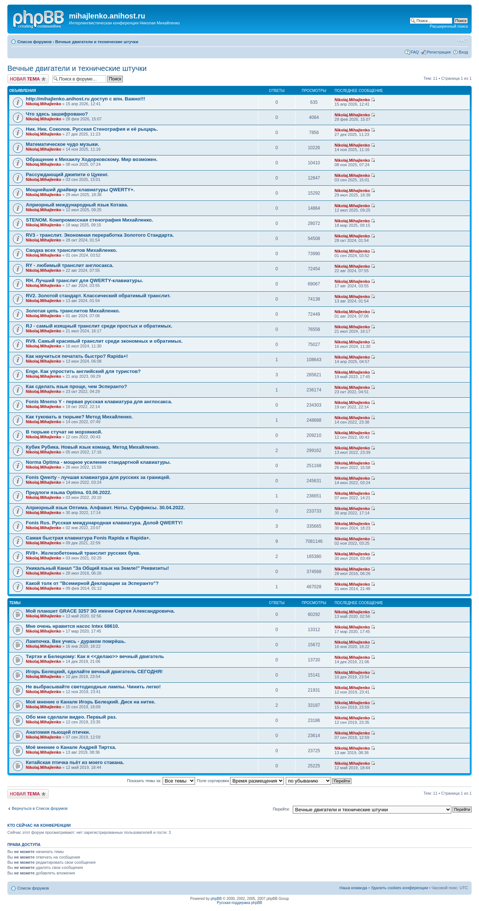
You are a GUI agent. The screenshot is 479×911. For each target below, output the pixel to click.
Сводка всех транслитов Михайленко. (71, 250)
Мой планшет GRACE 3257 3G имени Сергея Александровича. (100, 611)
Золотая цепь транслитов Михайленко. (73, 311)
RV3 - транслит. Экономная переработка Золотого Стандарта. (100, 235)
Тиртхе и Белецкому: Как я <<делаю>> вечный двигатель (95, 656)
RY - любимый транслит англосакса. (70, 265)
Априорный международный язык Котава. (77, 205)
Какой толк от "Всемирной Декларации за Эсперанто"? (92, 583)
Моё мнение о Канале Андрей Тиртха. (71, 747)
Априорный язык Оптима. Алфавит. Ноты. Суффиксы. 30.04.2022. (105, 507)
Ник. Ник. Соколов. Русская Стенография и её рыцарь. (92, 129)
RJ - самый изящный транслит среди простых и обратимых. (99, 326)
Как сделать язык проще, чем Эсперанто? (76, 386)
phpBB (216, 899)
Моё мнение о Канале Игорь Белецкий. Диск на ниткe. (90, 702)
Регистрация (439, 52)
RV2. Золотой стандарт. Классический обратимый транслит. (98, 295)
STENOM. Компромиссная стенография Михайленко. (89, 220)
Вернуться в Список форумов (39, 808)
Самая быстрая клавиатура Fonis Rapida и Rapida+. (88, 538)
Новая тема (28, 78)
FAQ (415, 52)
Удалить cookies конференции (399, 888)
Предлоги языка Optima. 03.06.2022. (68, 492)
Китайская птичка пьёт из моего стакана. (75, 762)
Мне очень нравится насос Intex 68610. (72, 626)
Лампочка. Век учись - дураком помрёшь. (76, 641)
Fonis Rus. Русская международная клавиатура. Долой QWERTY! (104, 522)
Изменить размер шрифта (462, 40)
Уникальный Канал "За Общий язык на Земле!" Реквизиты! (97, 568)
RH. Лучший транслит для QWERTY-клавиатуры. (84, 280)
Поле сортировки (240, 780)
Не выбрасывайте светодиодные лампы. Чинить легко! (93, 686)
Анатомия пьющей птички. (58, 732)
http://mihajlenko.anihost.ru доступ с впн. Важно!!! (85, 99)
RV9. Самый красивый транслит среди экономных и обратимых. (104, 341)
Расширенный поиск (449, 26)
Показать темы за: (161, 780)
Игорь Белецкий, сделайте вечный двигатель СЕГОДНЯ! (94, 671)
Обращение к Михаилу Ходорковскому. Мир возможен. (91, 159)
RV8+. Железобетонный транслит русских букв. (83, 553)
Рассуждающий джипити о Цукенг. (67, 174)
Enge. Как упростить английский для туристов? (83, 371)
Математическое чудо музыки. (62, 144)
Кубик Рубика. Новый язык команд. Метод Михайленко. (93, 447)
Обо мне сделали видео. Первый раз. (71, 717)
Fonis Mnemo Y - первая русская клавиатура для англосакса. (99, 401)
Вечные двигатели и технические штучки (96, 42)
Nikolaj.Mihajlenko (43, 104)
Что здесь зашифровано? (57, 114)
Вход (463, 52)
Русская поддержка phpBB (239, 903)
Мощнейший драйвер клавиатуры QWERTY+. (80, 189)
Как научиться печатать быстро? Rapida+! (77, 356)
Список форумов (34, 42)
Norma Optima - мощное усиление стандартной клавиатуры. (98, 462)
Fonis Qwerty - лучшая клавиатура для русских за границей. (98, 477)
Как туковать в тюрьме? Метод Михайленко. (79, 416)
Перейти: (281, 809)
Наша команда (353, 888)
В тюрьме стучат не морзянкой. (64, 432)
